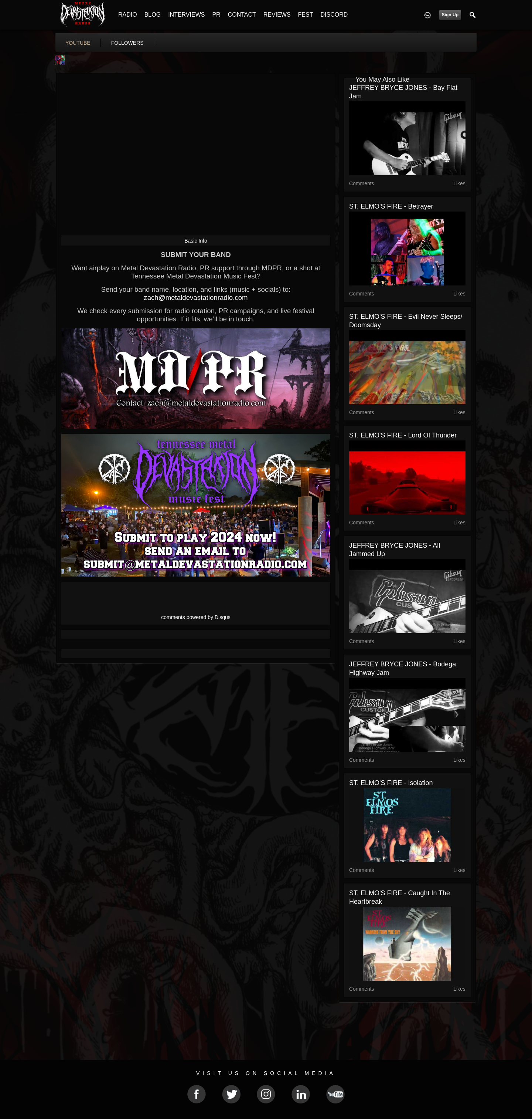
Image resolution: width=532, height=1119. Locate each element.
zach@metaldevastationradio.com (196, 297)
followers (127, 43)
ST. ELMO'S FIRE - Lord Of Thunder (403, 435)
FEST (305, 14)
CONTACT (242, 14)
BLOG (152, 14)
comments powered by (196, 617)
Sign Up (450, 14)
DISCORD (334, 14)
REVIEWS (277, 14)
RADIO (127, 14)
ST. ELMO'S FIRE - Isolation (391, 783)
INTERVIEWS (186, 14)
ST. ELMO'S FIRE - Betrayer (391, 206)
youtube (78, 43)
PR (216, 14)
